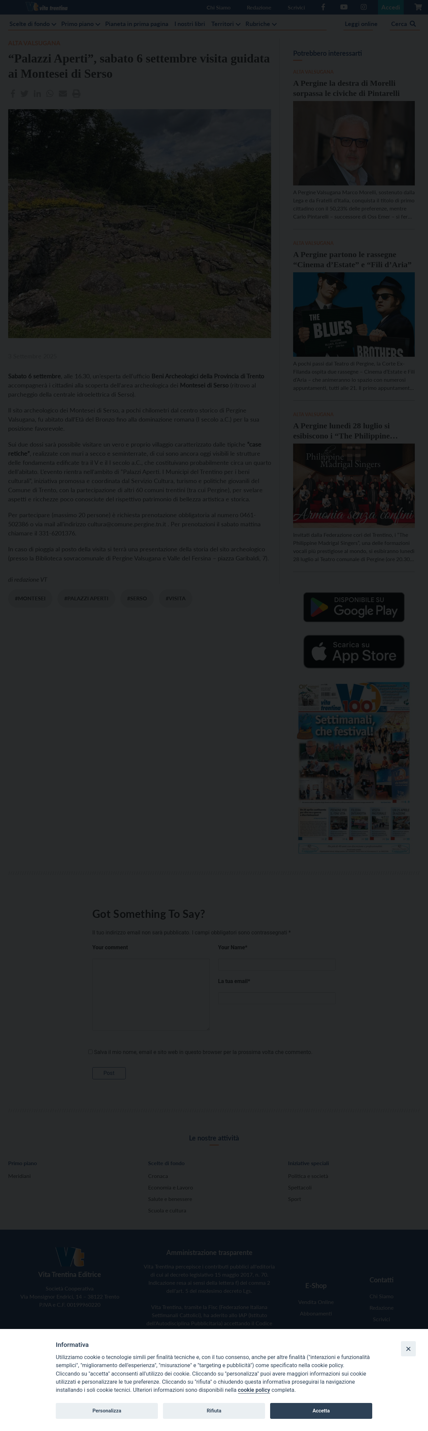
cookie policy (254, 1390)
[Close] (408, 1348)
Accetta (321, 1411)
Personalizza (106, 1411)
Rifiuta (214, 1411)
